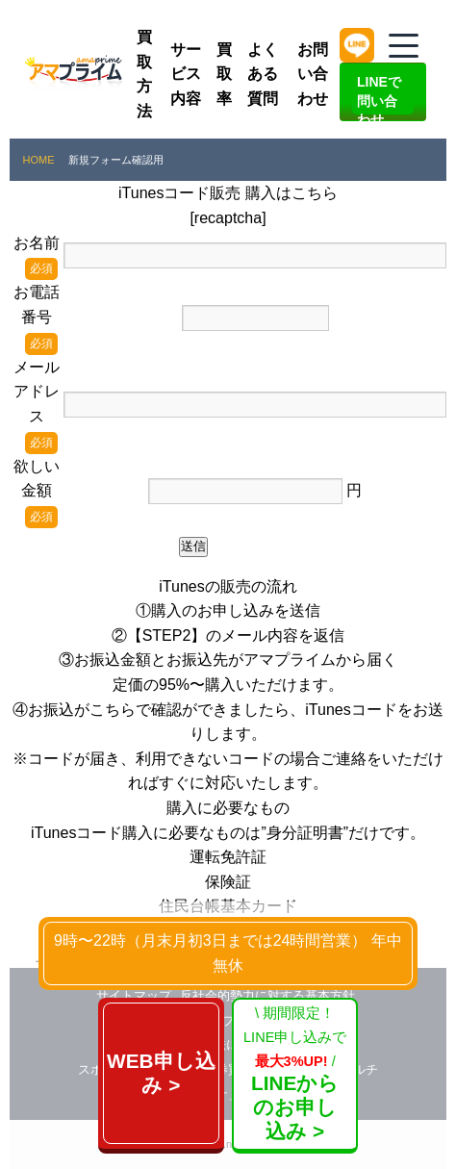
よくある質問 (262, 74)
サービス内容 (185, 74)
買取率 (224, 74)
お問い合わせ (312, 74)
